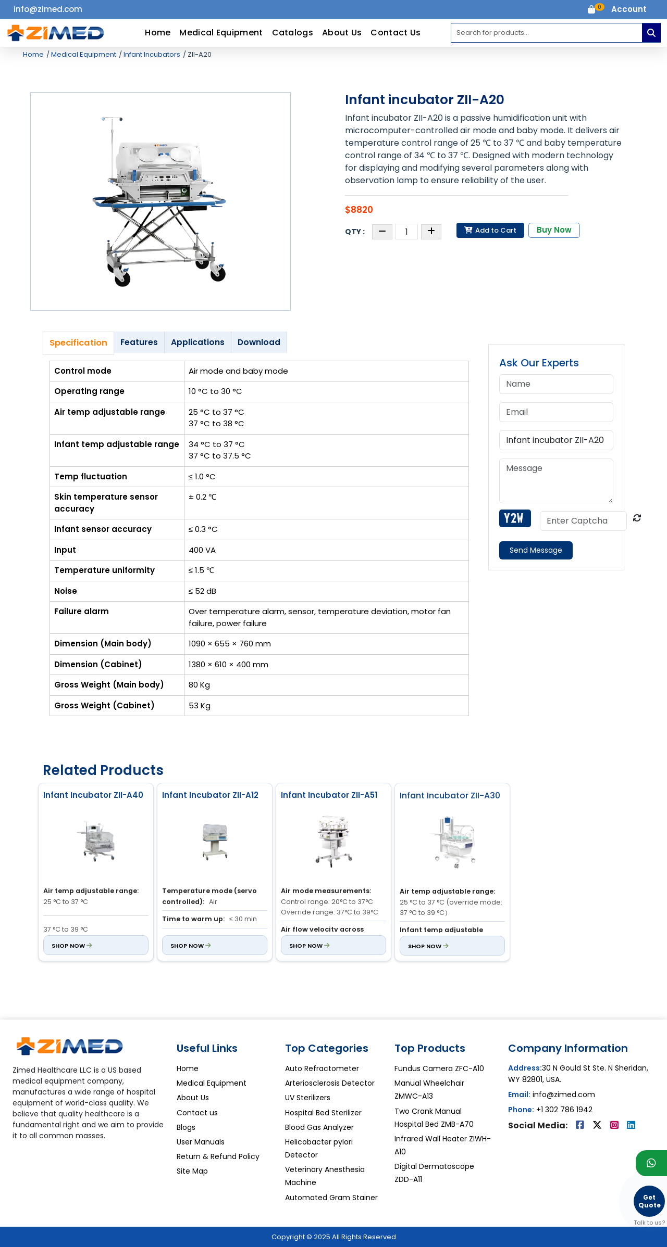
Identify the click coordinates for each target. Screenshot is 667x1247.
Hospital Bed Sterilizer (323, 1113)
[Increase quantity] (431, 231)
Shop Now (72, 945)
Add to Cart (490, 230)
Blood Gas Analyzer (319, 1127)
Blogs (186, 1127)
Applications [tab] (198, 342)
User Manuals (201, 1142)
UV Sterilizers (307, 1097)
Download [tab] (259, 342)
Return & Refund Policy (218, 1156)
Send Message (536, 550)
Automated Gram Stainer (331, 1197)
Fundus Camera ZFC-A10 (439, 1068)
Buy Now (554, 229)
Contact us (197, 1113)
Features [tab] (139, 342)
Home (157, 33)
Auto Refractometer (322, 1068)
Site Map (192, 1171)
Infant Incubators (151, 54)
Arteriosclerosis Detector (330, 1083)
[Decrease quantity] (382, 231)
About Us (342, 33)
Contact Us (395, 33)
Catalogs (292, 33)
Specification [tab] (78, 343)
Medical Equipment (221, 33)
